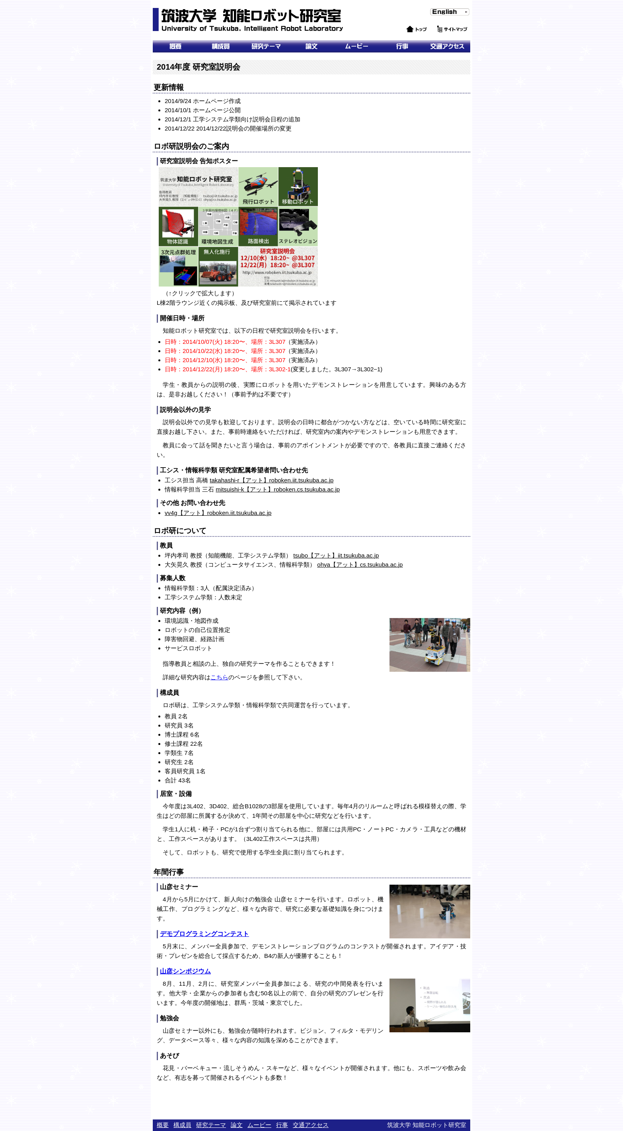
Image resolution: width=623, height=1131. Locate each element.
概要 (175, 47)
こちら (219, 677)
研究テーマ (266, 47)
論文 (311, 47)
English (437, 19)
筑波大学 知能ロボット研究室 (249, 20)
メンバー (220, 47)
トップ (408, 36)
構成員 (182, 1124)
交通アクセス (447, 47)
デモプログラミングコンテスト (204, 933)
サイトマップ (452, 36)
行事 (402, 47)
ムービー (357, 47)
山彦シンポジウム (185, 971)
